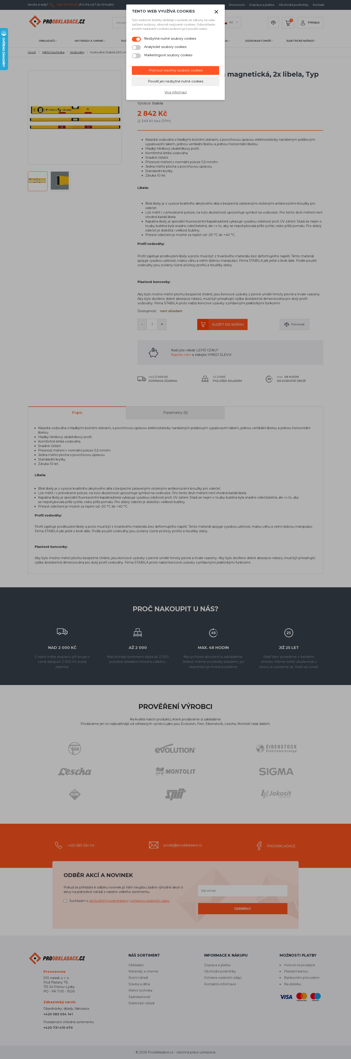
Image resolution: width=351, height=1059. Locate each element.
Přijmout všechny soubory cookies (176, 70)
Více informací (176, 92)
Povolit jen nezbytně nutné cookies (175, 81)
